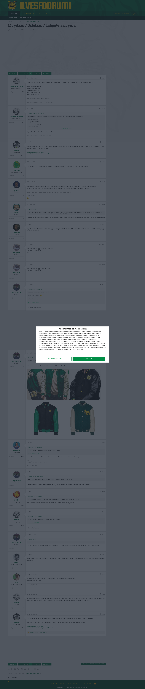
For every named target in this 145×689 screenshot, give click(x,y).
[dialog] (72, 344)
